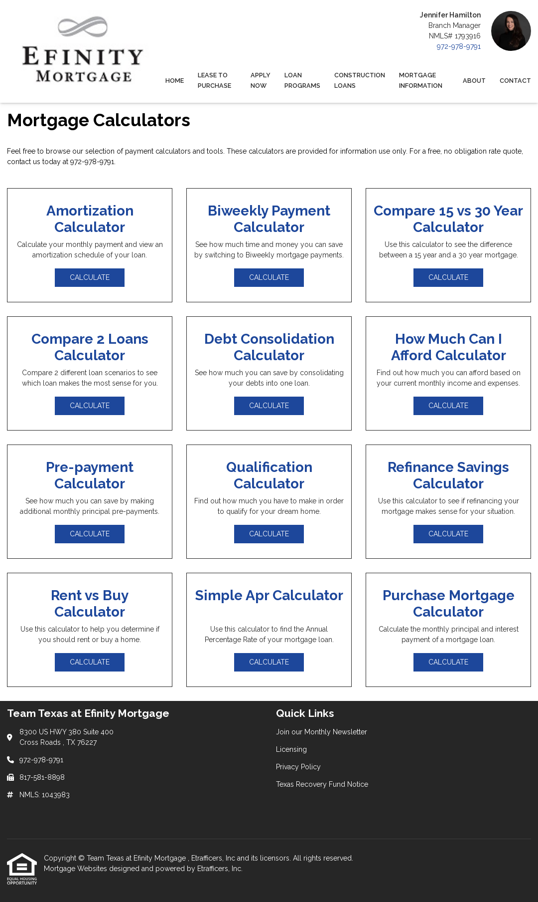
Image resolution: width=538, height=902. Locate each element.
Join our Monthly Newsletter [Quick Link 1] (321, 732)
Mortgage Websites (76, 869)
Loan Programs (302, 80)
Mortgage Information (420, 80)
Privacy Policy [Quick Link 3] (298, 767)
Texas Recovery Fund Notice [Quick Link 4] (322, 784)
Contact (515, 80)
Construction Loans (359, 80)
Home (174, 80)
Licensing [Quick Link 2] (291, 749)
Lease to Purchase (214, 80)
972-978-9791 (459, 46)
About (474, 80)
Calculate (90, 277)
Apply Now (260, 80)
